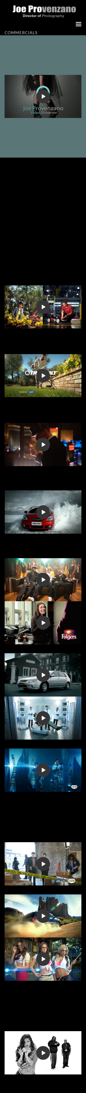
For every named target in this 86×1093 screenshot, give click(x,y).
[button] (78, 24)
